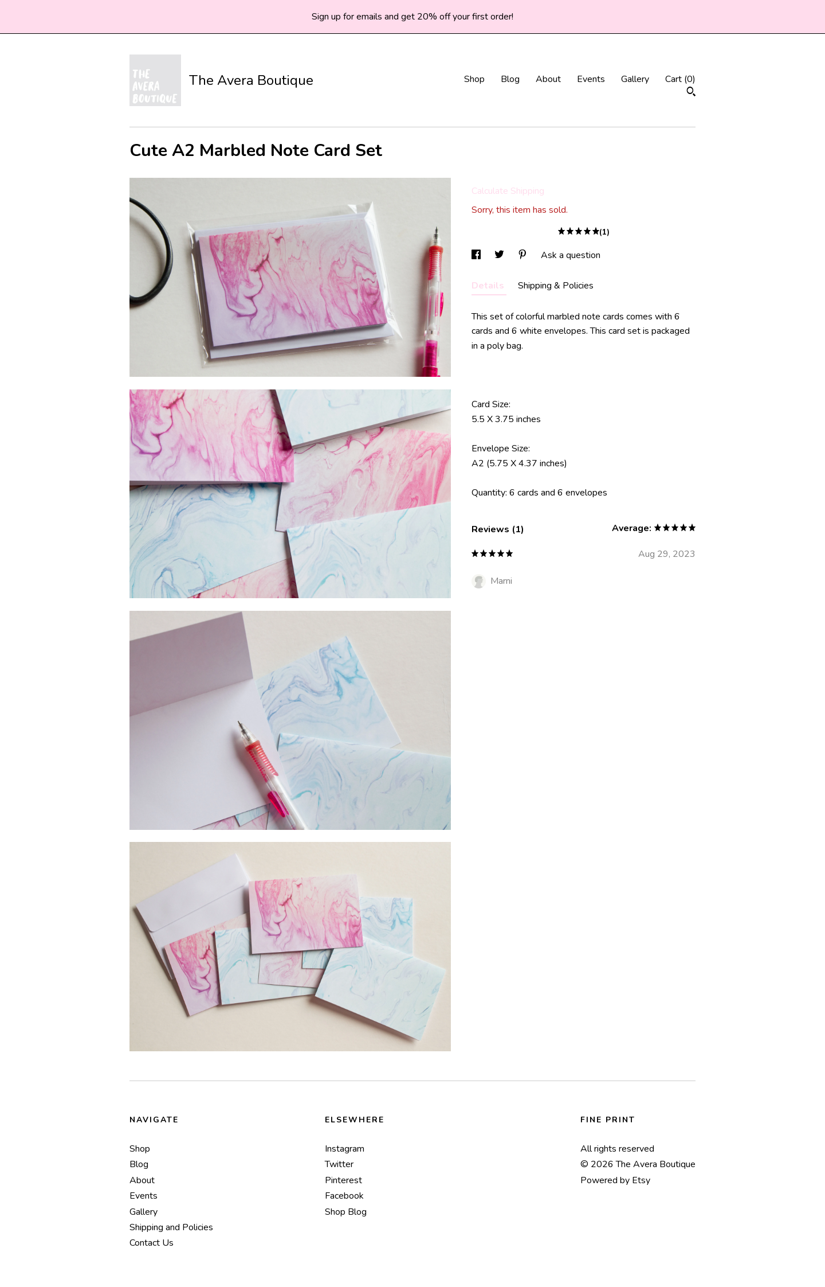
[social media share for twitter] (500, 255)
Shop (474, 79)
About (548, 79)
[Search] (691, 93)
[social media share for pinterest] (523, 255)
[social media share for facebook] (477, 255)
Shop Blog (346, 1212)
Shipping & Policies (556, 285)
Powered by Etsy (615, 1180)
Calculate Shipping (508, 191)
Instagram (344, 1148)
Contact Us (151, 1243)
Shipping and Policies (171, 1227)
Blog (510, 79)
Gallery (635, 79)
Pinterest (343, 1180)
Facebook (344, 1196)
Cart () (680, 79)
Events (591, 79)
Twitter (339, 1164)
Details (489, 285)
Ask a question (570, 255)
